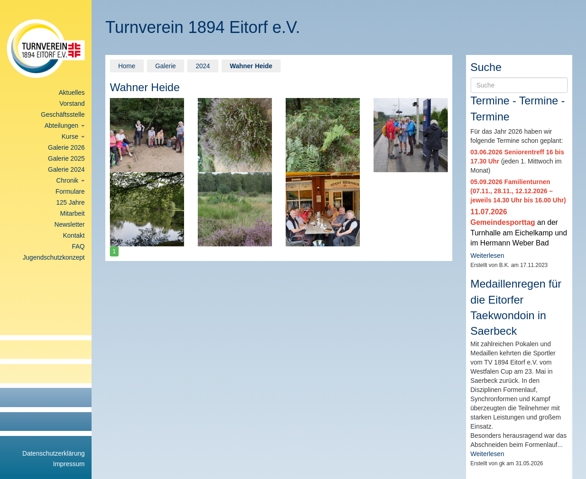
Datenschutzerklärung (53, 453)
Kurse (73, 136)
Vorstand (72, 103)
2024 (202, 66)
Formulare (70, 191)
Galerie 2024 (66, 169)
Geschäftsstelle (63, 114)
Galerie (165, 66)
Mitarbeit (72, 213)
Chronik (70, 180)
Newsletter (69, 224)
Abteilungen (64, 125)
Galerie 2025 (66, 158)
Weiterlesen (488, 255)
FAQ (78, 246)
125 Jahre (70, 202)
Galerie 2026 (66, 147)
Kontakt (74, 235)
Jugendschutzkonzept (54, 257)
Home (126, 66)
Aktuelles (72, 92)
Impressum (69, 464)
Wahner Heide (251, 66)
